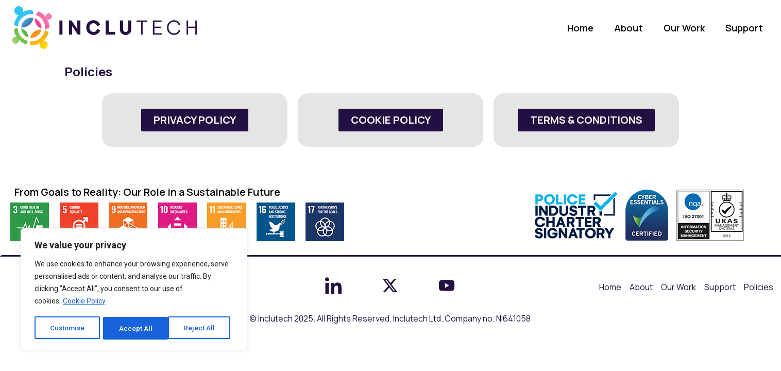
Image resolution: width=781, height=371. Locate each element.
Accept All (201, 328)
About (628, 28)
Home (580, 28)
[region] (134, 290)
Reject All (135, 328)
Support (744, 28)
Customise (67, 328)
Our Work (684, 28)
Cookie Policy (84, 302)
